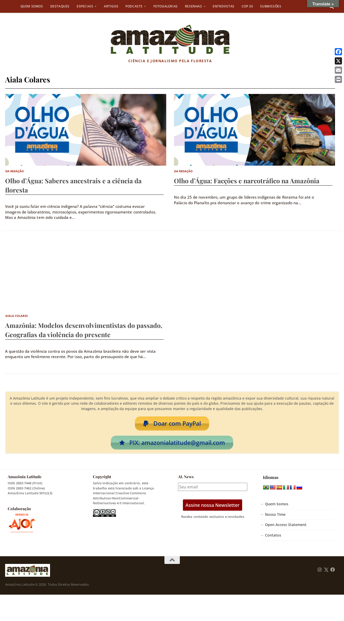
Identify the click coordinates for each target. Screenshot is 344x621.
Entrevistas (223, 6)
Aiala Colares (16, 316)
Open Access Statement (286, 525)
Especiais (85, 6)
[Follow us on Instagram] (319, 570)
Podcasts (134, 6)
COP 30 (247, 6)
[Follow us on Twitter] (326, 570)
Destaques (60, 6)
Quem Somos (32, 6)
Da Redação (14, 171)
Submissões (270, 6)
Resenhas (193, 6)
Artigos (111, 6)
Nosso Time (275, 514)
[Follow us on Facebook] (332, 570)
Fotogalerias (165, 6)
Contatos (273, 535)
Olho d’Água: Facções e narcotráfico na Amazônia (246, 180)
